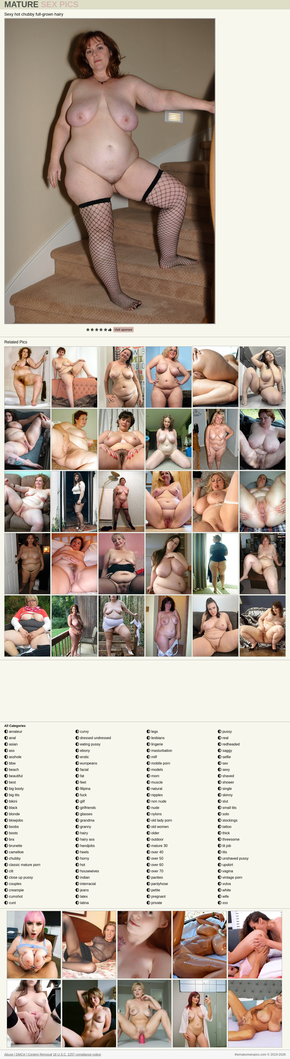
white (224, 890)
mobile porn (158, 763)
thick (224, 833)
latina (82, 903)
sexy (224, 770)
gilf (80, 801)
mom (153, 776)
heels (82, 852)
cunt (10, 903)
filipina (82, 789)
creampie (14, 890)
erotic (82, 757)
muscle (155, 782)
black (10, 808)
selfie (224, 757)
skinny (225, 795)
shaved (226, 776)
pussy (225, 731)
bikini (10, 801)
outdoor (155, 839)
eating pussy (87, 744)
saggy (225, 751)
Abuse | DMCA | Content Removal (28, 1054)
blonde (12, 814)
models (155, 770)
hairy (81, 833)
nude (153, 808)
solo (223, 814)
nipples (155, 795)
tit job (224, 846)
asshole (13, 757)
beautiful (13, 776)
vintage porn (230, 877)
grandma (84, 820)
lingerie (155, 744)
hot (80, 865)
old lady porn (159, 820)
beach (11, 770)
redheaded (229, 744)
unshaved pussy (233, 858)
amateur (13, 731)
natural (154, 789)
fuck (81, 795)
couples (13, 884)
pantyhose (157, 884)
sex (223, 763)
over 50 (155, 858)
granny (83, 827)
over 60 (155, 865)
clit (8, 871)
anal (10, 738)
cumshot (13, 896)
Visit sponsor (123, 329)
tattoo (224, 827)
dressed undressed (93, 738)
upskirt (225, 865)
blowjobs (13, 820)
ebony (82, 751)
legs (152, 731)
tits (222, 852)
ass (9, 751)
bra (9, 839)
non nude (156, 801)
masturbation (159, 751)
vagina (225, 871)
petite (153, 890)
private (154, 903)
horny (82, 858)
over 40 (155, 852)
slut (223, 801)
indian (82, 877)
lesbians (155, 738)
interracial (85, 884)
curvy (82, 731)
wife (223, 896)
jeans (82, 890)
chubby (12, 858)
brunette (13, 846)
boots (11, 833)
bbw (10, 763)
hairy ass (84, 839)
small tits (227, 808)
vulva (224, 884)
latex (81, 896)
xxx (223, 903)
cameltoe (14, 852)
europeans (86, 763)
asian (11, 744)
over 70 (155, 871)
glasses (83, 814)
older (153, 833)
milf (152, 757)
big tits (11, 795)
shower (226, 782)
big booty (14, 789)
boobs (11, 827)
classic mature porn (22, 865)
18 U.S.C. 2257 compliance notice (77, 1054)
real (223, 738)
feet (80, 782)
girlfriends (85, 808)
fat (79, 776)
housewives (87, 871)
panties (155, 877)
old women (158, 827)
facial (82, 770)
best (10, 782)
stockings (227, 820)
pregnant (156, 896)
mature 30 (157, 846)
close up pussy (18, 877)
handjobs (85, 846)
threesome (228, 839)
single (225, 789)
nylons (154, 814)
